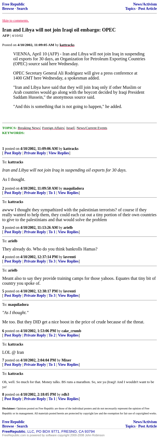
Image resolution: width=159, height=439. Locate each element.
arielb (68, 228)
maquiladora (73, 188)
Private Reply (35, 153)
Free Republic (13, 4)
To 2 (52, 335)
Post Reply (12, 153)
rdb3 (65, 394)
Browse (8, 9)
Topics (130, 9)
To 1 (52, 193)
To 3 (52, 261)
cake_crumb (71, 331)
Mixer (66, 360)
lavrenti (69, 257)
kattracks (71, 149)
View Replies (59, 153)
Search (22, 9)
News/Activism (145, 4)
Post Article (147, 9)
